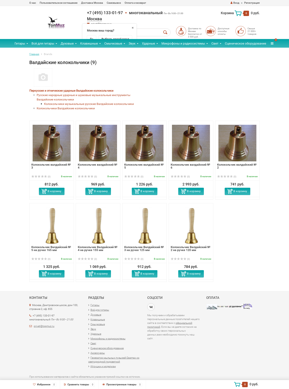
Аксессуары (97, 352)
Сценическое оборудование (245, 43)
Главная (34, 54)
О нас (32, 2)
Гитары (20, 43)
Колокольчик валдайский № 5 (144, 166)
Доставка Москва (92, 2)
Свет (214, 43)
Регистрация (252, 2)
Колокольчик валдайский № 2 (237, 166)
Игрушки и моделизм (103, 366)
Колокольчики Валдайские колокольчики (66, 108)
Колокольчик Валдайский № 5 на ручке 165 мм (51, 248)
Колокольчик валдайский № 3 (51, 166)
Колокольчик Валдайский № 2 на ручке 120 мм (190, 248)
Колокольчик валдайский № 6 (190, 166)
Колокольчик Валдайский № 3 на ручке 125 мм (144, 248)
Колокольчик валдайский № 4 (97, 166)
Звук (132, 43)
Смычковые (113, 43)
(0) (41, 176)
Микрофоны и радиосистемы (183, 43)
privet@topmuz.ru (44, 326)
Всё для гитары (43, 43)
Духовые (67, 43)
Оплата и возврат (135, 2)
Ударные (148, 43)
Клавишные (89, 43)
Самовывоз (114, 2)
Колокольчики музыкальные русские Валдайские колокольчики (89, 104)
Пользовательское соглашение (58, 2)
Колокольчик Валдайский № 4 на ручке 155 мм (97, 248)
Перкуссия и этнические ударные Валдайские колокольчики (71, 90)
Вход (235, 2)
